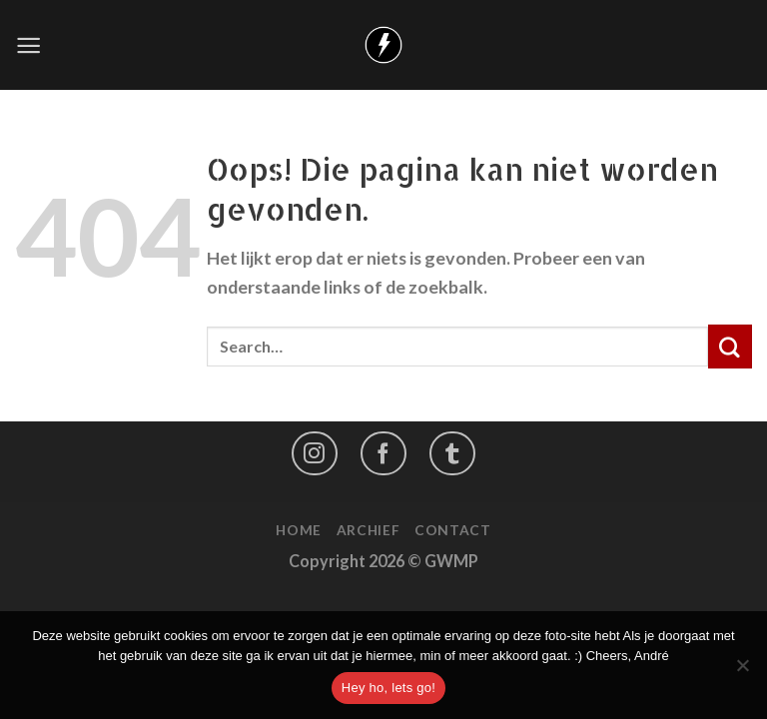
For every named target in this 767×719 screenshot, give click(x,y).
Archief (368, 529)
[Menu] (28, 45)
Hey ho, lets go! (388, 687)
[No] (742, 671)
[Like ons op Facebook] (383, 452)
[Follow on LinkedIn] (452, 452)
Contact (452, 529)
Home (299, 529)
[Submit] (730, 346)
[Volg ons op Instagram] (315, 452)
